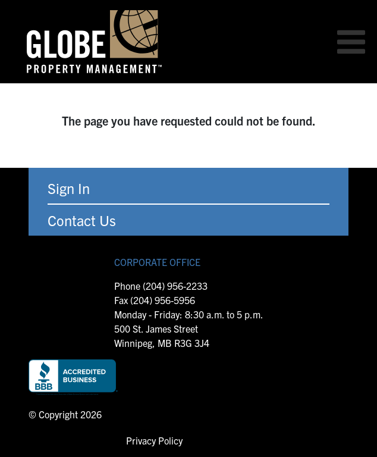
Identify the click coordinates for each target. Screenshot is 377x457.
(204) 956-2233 (175, 286)
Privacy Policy (154, 440)
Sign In (69, 188)
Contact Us (82, 220)
